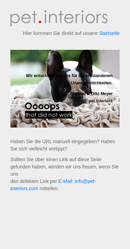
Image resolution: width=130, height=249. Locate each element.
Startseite (109, 33)
